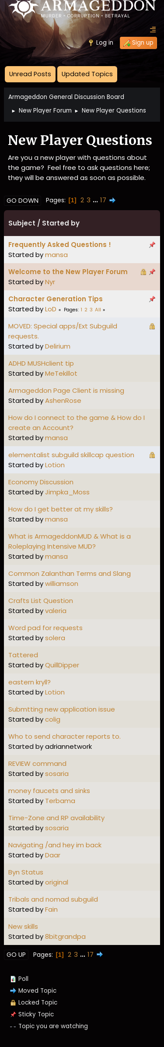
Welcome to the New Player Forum (68, 271)
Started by (61, 223)
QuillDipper (62, 665)
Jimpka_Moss (67, 492)
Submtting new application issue (61, 709)
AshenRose (63, 400)
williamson (61, 583)
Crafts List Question (40, 600)
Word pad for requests (45, 627)
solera (55, 637)
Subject (21, 223)
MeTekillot (61, 373)
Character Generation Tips (55, 298)
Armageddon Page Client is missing (66, 390)
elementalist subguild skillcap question (71, 454)
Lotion (55, 464)
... (96, 199)
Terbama (60, 800)
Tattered (23, 654)
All (98, 309)
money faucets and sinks (49, 790)
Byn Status (25, 872)
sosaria (57, 773)
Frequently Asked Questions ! (59, 244)
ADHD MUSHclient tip (41, 363)
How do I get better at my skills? (60, 509)
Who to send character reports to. (64, 736)
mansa (56, 254)
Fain (51, 909)
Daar (52, 855)
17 (103, 199)
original (56, 882)
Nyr (50, 281)
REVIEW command (37, 763)
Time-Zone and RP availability (56, 817)
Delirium (57, 346)
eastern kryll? (29, 682)
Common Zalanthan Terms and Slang (69, 573)
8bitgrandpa (65, 936)
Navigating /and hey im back (54, 845)
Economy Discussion (40, 481)
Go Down (22, 200)
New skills (23, 926)
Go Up (16, 954)
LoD (50, 309)
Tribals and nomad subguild (53, 899)
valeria (55, 610)
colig (52, 719)
